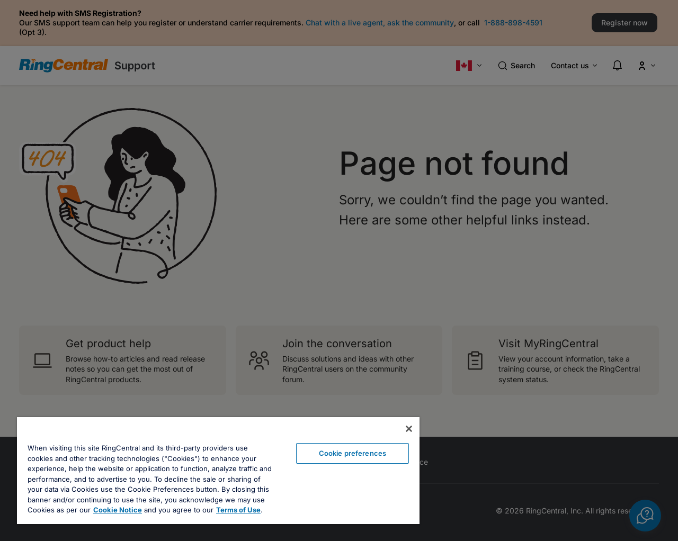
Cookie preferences (352, 453)
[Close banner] (409, 429)
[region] (218, 470)
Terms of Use (238, 510)
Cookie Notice (117, 510)
